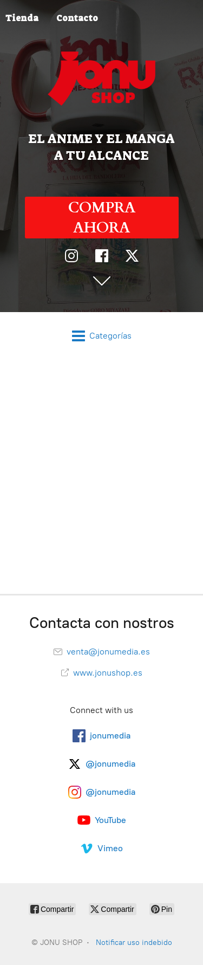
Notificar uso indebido (134, 942)
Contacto (77, 18)
